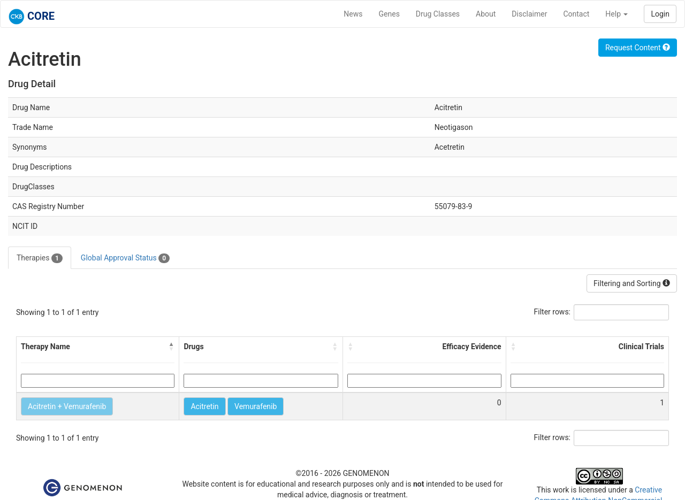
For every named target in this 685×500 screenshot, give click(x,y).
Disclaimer (529, 14)
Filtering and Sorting (631, 283)
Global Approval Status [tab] (125, 258)
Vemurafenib (255, 406)
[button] (171, 346)
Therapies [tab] (40, 258)
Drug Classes (438, 14)
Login (660, 14)
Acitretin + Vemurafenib (67, 406)
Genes (389, 14)
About (486, 14)
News (353, 14)
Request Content (637, 47)
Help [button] (616, 14)
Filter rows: (552, 311)
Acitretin (204, 406)
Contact (576, 14)
